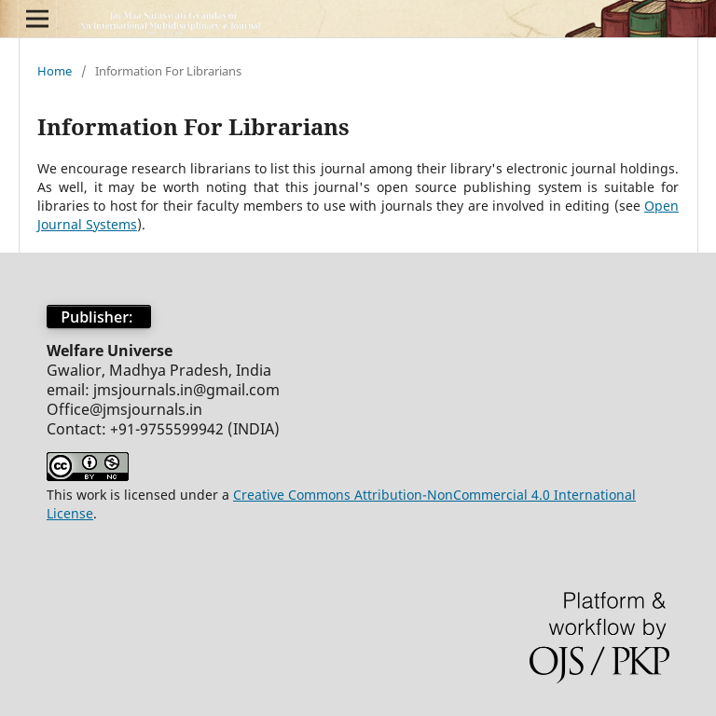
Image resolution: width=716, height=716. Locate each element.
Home (54, 70)
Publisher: (99, 317)
